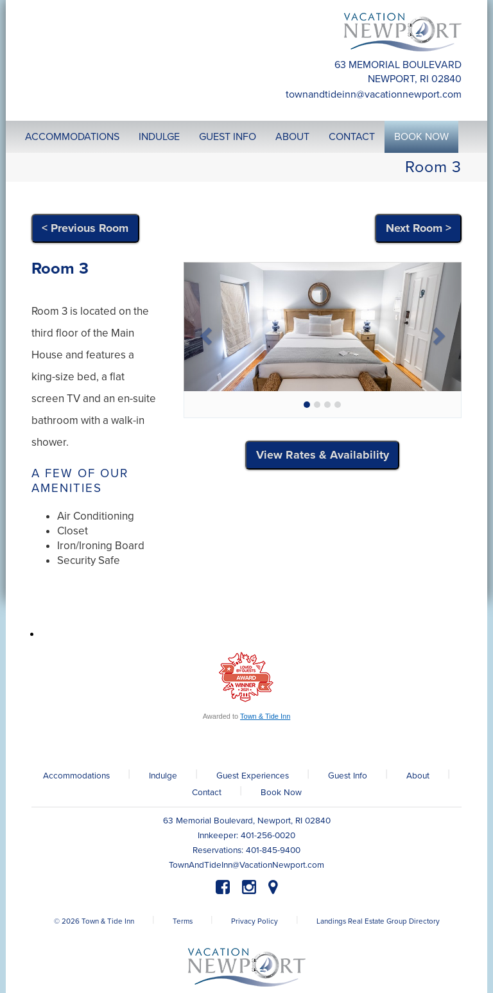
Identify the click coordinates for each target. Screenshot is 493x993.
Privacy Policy (254, 921)
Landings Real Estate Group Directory (378, 921)
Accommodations (76, 776)
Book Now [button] (421, 136)
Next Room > (418, 228)
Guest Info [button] (227, 136)
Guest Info (347, 776)
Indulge (163, 776)
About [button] (292, 136)
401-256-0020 (268, 835)
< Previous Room (85, 228)
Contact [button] (352, 136)
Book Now (281, 792)
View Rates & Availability (322, 455)
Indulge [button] (159, 136)
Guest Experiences (252, 776)
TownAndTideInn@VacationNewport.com (374, 94)
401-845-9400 (273, 850)
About (417, 776)
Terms (183, 921)
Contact (206, 792)
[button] (204, 332)
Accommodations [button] (72, 136)
